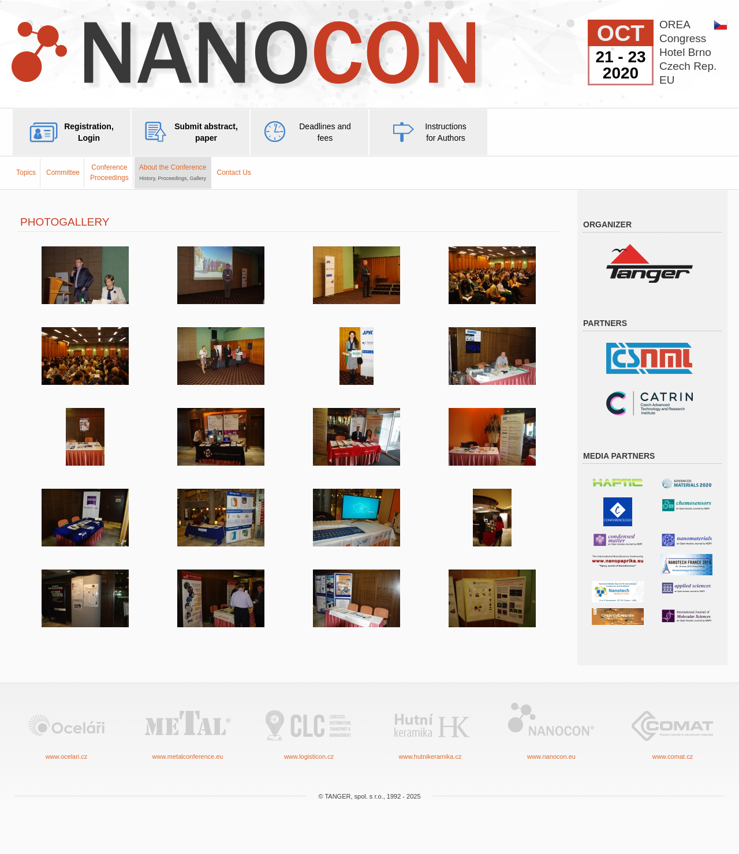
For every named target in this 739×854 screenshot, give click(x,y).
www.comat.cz (672, 730)
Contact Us (234, 172)
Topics (26, 172)
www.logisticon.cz (309, 730)
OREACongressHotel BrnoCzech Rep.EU (687, 52)
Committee (63, 172)
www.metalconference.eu (187, 730)
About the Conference (173, 172)
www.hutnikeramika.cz (430, 730)
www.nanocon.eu (551, 730)
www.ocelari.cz (66, 730)
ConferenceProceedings (109, 172)
